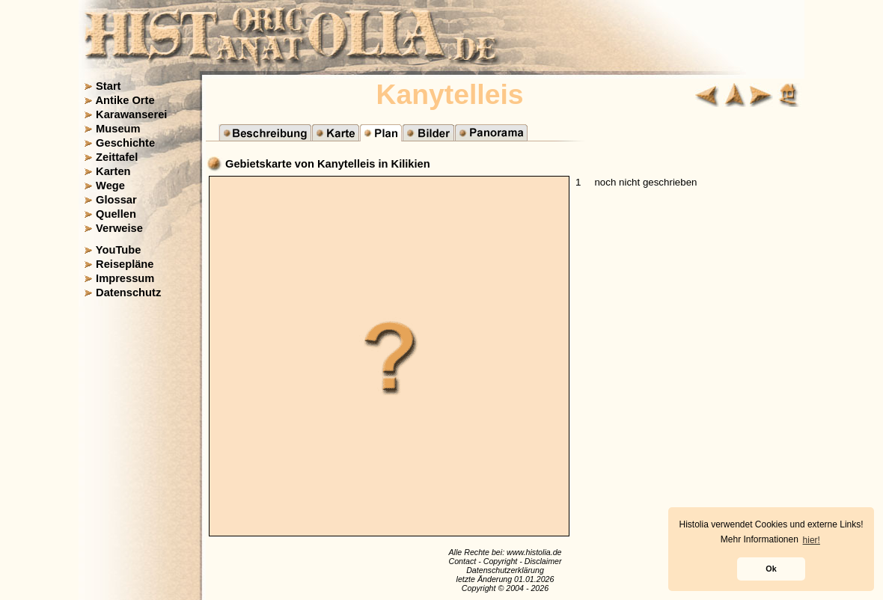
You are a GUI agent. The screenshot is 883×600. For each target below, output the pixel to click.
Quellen (116, 214)
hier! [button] (811, 540)
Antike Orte (125, 100)
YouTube (118, 250)
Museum (118, 129)
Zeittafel (117, 157)
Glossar (116, 200)
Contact (462, 561)
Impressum (125, 278)
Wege (110, 186)
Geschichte (125, 143)
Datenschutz (128, 293)
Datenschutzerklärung (505, 570)
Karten (113, 171)
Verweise (119, 228)
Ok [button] (771, 568)
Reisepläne (124, 264)
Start (108, 86)
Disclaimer (543, 561)
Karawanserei (131, 114)
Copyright (500, 561)
